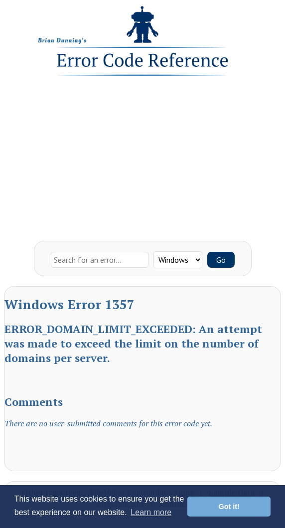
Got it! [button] (229, 507)
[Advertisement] (142, 156)
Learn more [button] (151, 512)
